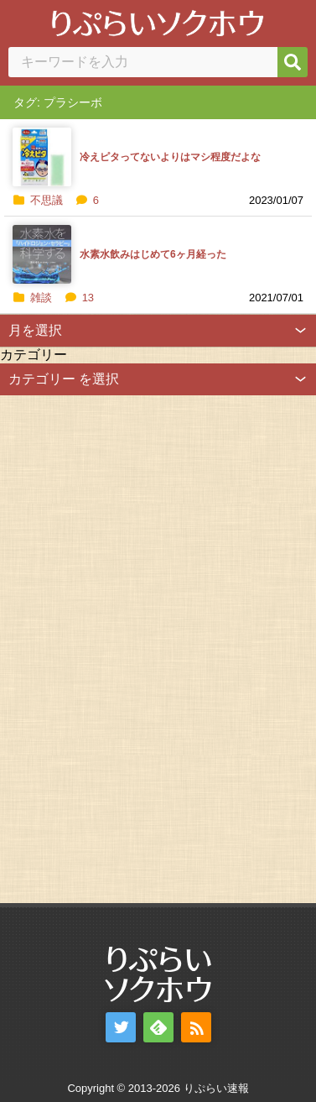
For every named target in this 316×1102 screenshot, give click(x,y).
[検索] (292, 62)
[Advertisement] (125, 647)
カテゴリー (33, 354)
